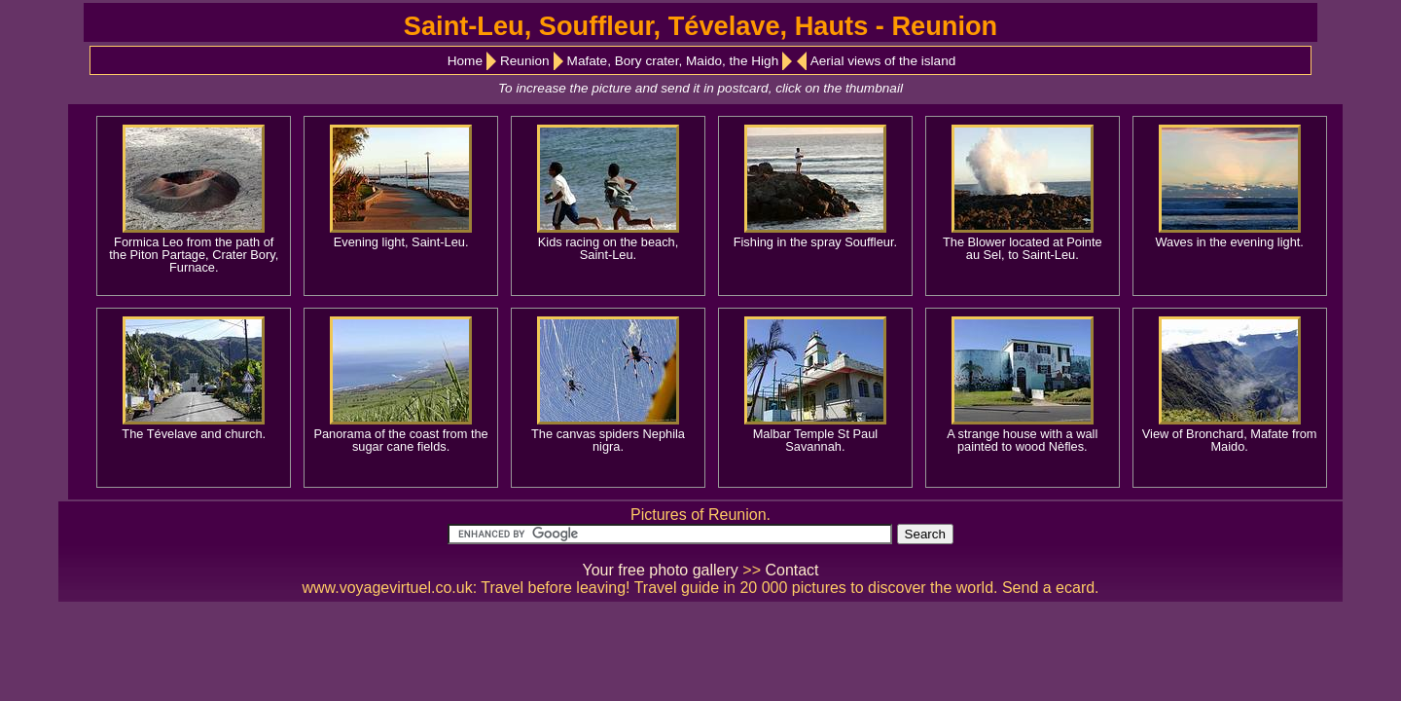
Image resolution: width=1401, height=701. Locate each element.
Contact (791, 570)
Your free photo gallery (659, 570)
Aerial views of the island (883, 61)
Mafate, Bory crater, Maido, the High (673, 61)
